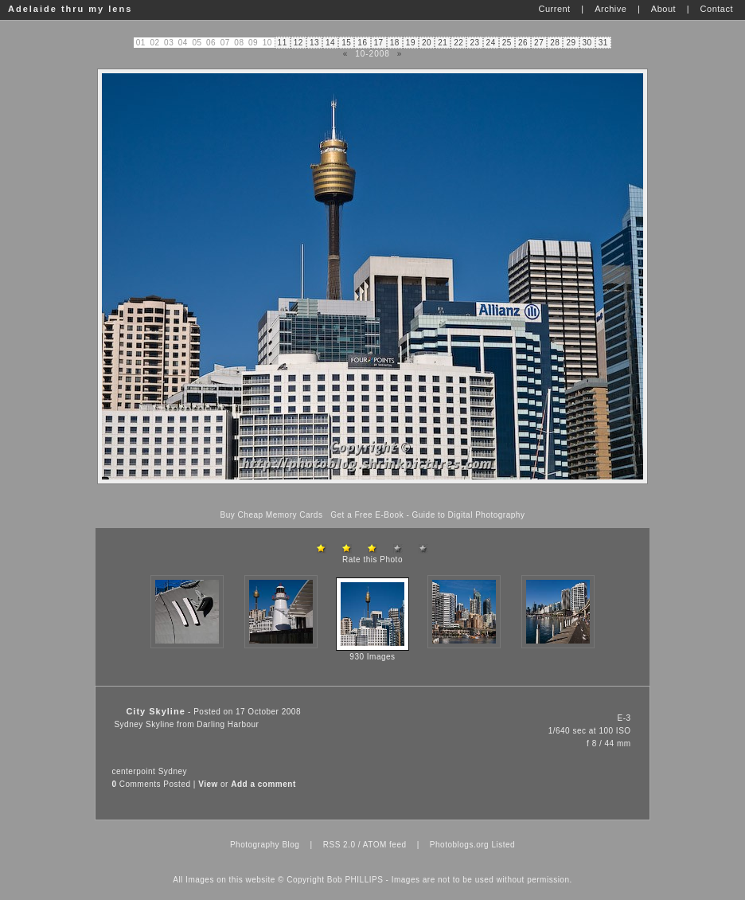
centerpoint (133, 771)
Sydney (172, 771)
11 (282, 42)
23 (474, 42)
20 (426, 42)
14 (330, 42)
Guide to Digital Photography (468, 515)
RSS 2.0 (339, 844)
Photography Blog (265, 844)
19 (410, 42)
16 (362, 42)
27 (539, 42)
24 (491, 42)
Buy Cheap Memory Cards (271, 515)
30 (587, 42)
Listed (503, 844)
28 (555, 42)
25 (507, 42)
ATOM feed (385, 844)
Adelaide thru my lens (70, 9)
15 (346, 42)
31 (603, 42)
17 (379, 42)
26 (523, 42)
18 (395, 42)
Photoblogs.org (459, 844)
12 (298, 42)
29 (570, 42)
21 (442, 42)
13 (314, 42)
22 (458, 42)
